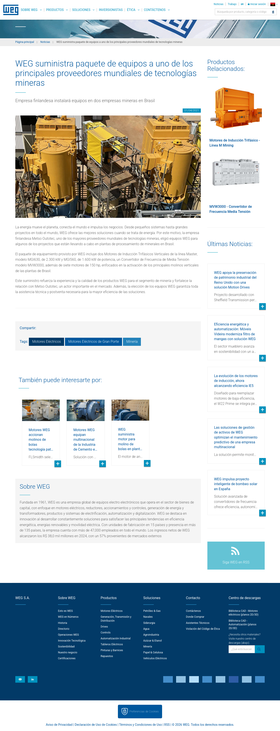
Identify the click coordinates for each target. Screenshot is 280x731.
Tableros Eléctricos (112, 644)
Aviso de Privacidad (59, 724)
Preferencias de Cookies (144, 711)
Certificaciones (66, 658)
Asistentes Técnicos (197, 622)
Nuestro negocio (67, 652)
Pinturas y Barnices (112, 650)
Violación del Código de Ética (203, 628)
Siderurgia (149, 622)
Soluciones (81, 10)
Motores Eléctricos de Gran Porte (93, 341)
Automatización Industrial (116, 638)
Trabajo (232, 4)
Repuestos (107, 656)
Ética (131, 10)
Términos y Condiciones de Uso (140, 724)
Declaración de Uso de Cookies (96, 724)
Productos (55, 10)
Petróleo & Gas (152, 610)
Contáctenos (155, 10)
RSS (167, 724)
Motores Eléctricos (46, 341)
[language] (274, 4)
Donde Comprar (195, 616)
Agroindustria (151, 634)
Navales (148, 616)
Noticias (218, 4)
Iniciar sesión (257, 4)
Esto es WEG (65, 610)
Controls (105, 632)
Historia (62, 622)
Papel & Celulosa (153, 652)
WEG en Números (68, 616)
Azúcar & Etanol (152, 640)
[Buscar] (273, 12)
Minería (132, 341)
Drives (104, 626)
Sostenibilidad (66, 646)
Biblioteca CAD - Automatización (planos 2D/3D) (242, 624)
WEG (9, 10)
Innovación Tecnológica (72, 640)
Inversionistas (110, 10)
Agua (146, 628)
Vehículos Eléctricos (155, 658)
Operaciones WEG (68, 634)
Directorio (63, 628)
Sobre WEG (29, 10)
